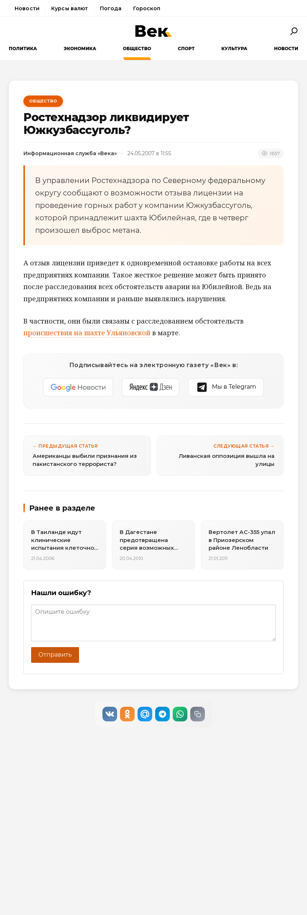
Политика (23, 48)
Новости (27, 8)
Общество (137, 48)
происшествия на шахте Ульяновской (86, 332)
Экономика (80, 48)
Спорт (186, 48)
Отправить (55, 654)
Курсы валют (69, 8)
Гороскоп (146, 8)
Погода (111, 8)
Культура (234, 48)
